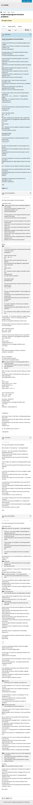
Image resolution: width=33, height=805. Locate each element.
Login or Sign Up (26, 1)
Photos (20, 26)
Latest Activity (11, 26)
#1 (30, 39)
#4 (30, 520)
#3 (30, 442)
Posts (3, 26)
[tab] (4, 26)
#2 (30, 197)
